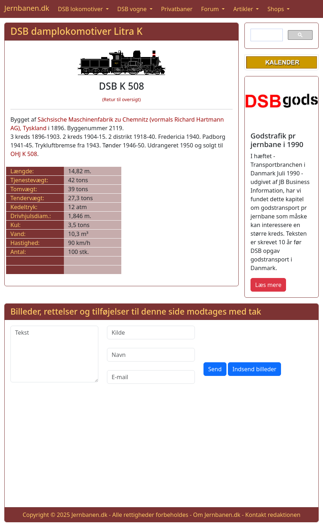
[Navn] (151, 355)
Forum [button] (210, 9)
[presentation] (258, 340)
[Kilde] (151, 332)
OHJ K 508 (23, 154)
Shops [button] (276, 9)
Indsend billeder (254, 369)
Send (215, 369)
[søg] (266, 35)
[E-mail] (151, 377)
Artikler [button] (243, 9)
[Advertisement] (161, 451)
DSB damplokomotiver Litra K (76, 31)
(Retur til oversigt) (121, 99)
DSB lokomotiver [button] (81, 9)
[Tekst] (54, 354)
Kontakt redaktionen (272, 515)
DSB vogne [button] (132, 9)
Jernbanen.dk (26, 8)
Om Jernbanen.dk (216, 515)
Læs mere (268, 285)
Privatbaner (177, 9)
